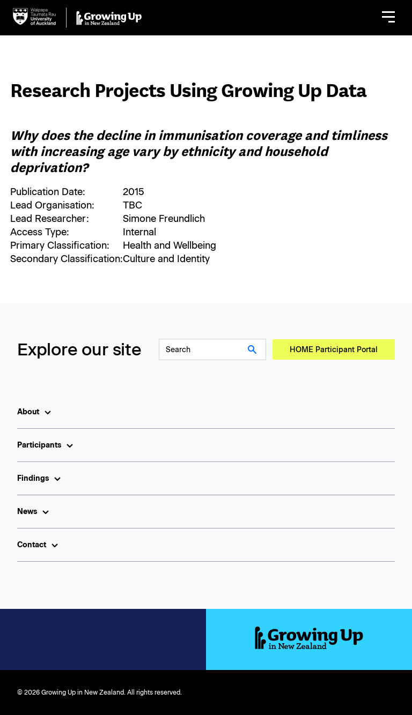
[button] (388, 17)
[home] (77, 18)
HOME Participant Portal (334, 349)
